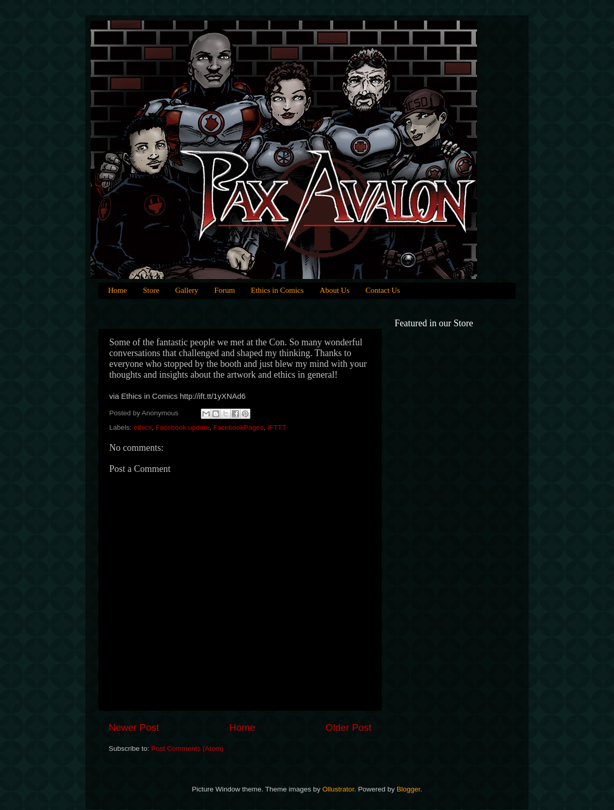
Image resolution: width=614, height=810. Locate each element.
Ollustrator (338, 789)
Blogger (408, 789)
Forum (224, 290)
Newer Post (134, 727)
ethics (142, 427)
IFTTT (276, 427)
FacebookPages (238, 427)
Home (117, 290)
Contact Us (383, 290)
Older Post (348, 727)
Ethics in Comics (277, 290)
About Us (335, 290)
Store (151, 290)
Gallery (186, 290)
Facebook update (182, 427)
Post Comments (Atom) (187, 748)
